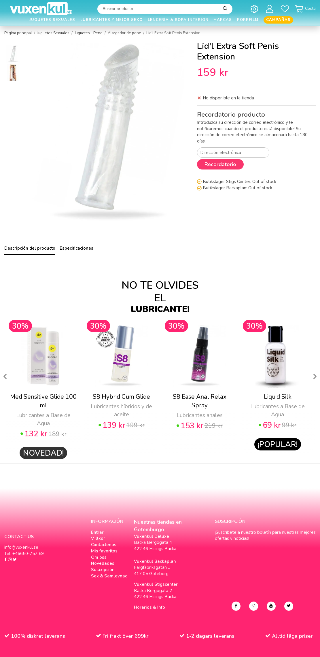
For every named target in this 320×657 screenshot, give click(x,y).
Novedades (102, 563)
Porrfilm (247, 19)
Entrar (97, 532)
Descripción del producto (29, 248)
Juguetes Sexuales (52, 19)
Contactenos (103, 545)
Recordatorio (220, 164)
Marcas (222, 19)
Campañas (278, 19)
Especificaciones (76, 248)
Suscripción (103, 570)
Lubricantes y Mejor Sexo (111, 19)
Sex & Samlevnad (109, 576)
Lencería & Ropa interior (178, 19)
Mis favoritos (104, 551)
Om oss (99, 557)
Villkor (98, 538)
